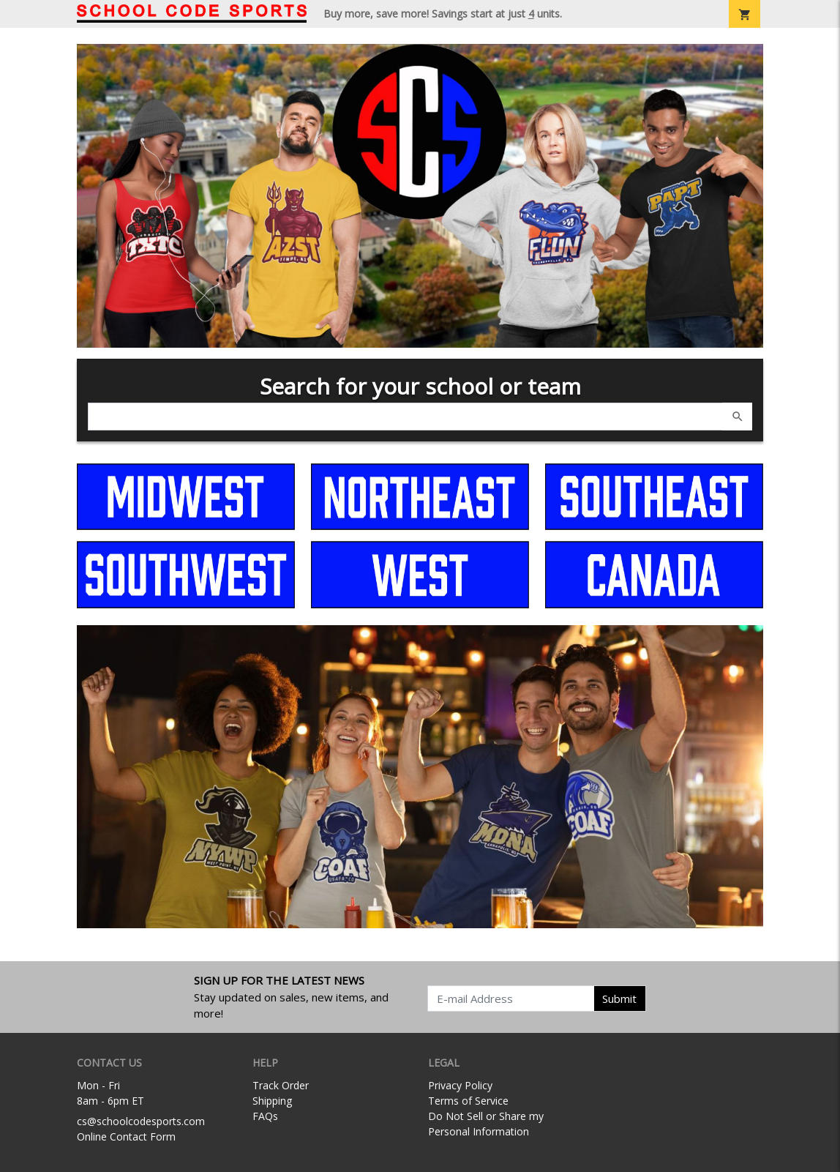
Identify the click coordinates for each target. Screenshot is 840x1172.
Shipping (272, 1101)
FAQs (265, 1116)
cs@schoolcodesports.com (141, 1121)
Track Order (280, 1085)
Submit (619, 998)
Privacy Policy (460, 1085)
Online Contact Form (126, 1136)
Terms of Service (468, 1101)
